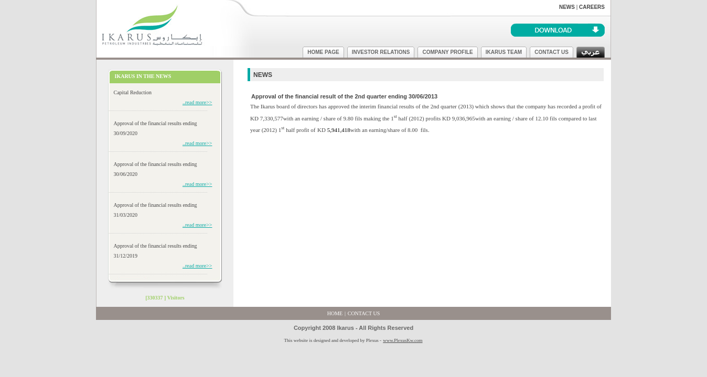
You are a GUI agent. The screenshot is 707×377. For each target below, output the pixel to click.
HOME (334, 313)
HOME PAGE (323, 52)
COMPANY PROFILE (447, 52)
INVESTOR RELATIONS (381, 52)
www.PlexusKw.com (402, 340)
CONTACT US (551, 52)
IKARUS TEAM (504, 52)
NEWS (567, 7)
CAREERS (592, 7)
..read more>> (197, 102)
